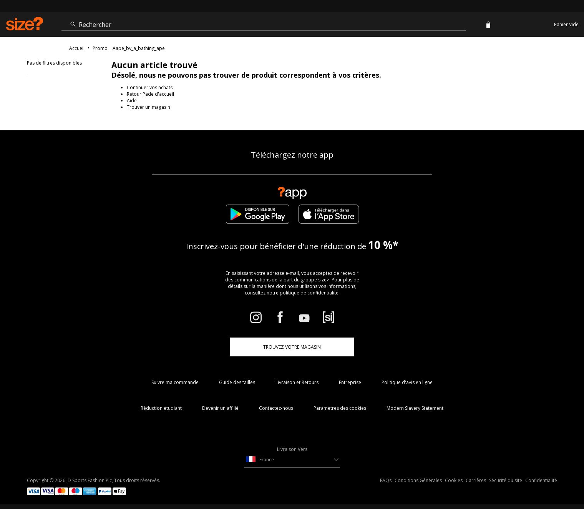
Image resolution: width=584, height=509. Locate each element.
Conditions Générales (418, 480)
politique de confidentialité (309, 292)
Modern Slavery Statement (415, 408)
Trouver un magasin (148, 107)
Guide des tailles (237, 382)
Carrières (476, 480)
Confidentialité (541, 480)
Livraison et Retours (297, 382)
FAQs (386, 480)
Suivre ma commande (175, 382)
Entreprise (350, 382)
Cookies (454, 480)
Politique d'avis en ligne (407, 382)
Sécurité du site (505, 480)
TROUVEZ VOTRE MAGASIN (292, 347)
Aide (132, 100)
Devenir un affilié (220, 408)
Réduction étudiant (161, 408)
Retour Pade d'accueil (150, 94)
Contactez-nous (276, 408)
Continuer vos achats (150, 87)
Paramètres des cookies (340, 408)
